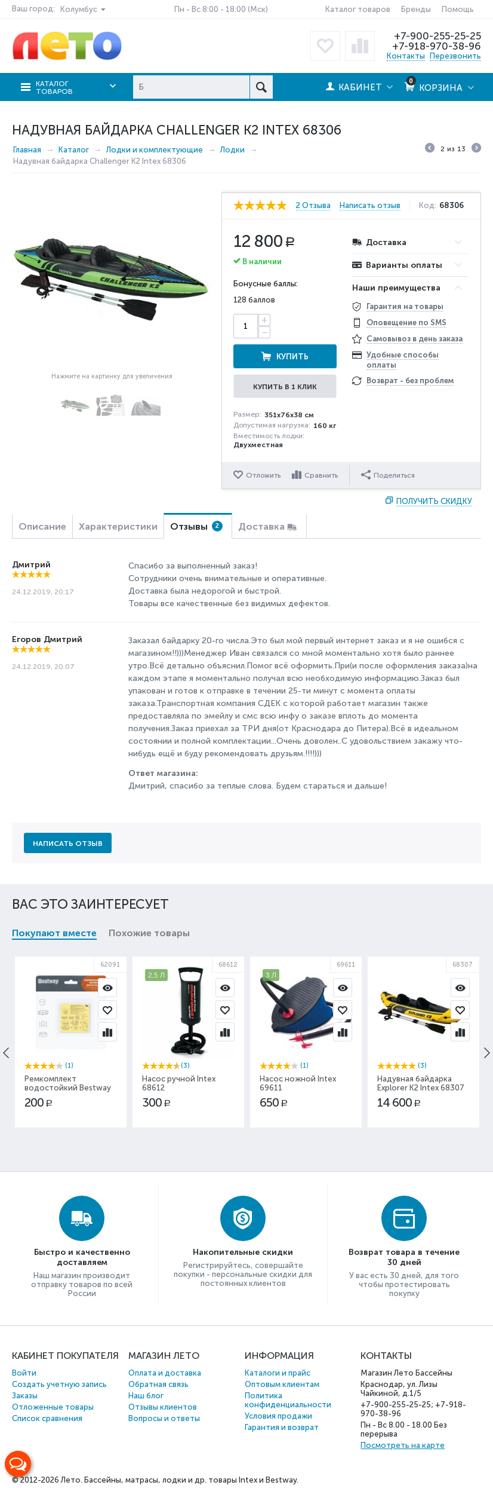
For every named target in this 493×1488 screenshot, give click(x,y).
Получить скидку (434, 501)
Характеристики (118, 526)
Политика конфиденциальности (288, 1400)
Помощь (458, 9)
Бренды (416, 9)
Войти (24, 1372)
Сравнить (321, 475)
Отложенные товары (53, 1407)
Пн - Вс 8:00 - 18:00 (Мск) (221, 9)
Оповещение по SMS (406, 322)
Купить (292, 356)
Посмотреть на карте (402, 1445)
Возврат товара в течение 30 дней (404, 1257)
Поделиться (388, 474)
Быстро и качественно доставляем (82, 1257)
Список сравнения (47, 1418)
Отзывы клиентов (162, 1407)
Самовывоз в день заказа (414, 338)
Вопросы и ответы (164, 1418)
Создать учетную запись (59, 1384)
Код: (427, 205)
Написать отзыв (370, 205)
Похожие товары (149, 933)
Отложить (263, 475)
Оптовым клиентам (282, 1384)
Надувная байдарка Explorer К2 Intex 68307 (420, 1083)
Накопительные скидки (243, 1252)
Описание (42, 526)
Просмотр (107, 987)
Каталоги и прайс (277, 1372)
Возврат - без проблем (410, 380)
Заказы (25, 1395)
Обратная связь (158, 1384)
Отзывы (196, 526)
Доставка (261, 526)
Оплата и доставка (164, 1372)
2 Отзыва (313, 205)
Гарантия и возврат (282, 1427)
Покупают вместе (54, 933)
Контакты (406, 55)
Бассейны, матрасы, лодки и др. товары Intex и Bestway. (191, 1479)
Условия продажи (278, 1415)
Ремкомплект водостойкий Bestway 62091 (67, 1087)
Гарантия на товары (404, 306)
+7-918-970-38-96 (436, 46)
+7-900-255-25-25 (437, 36)
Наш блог (146, 1395)
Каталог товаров (357, 9)
